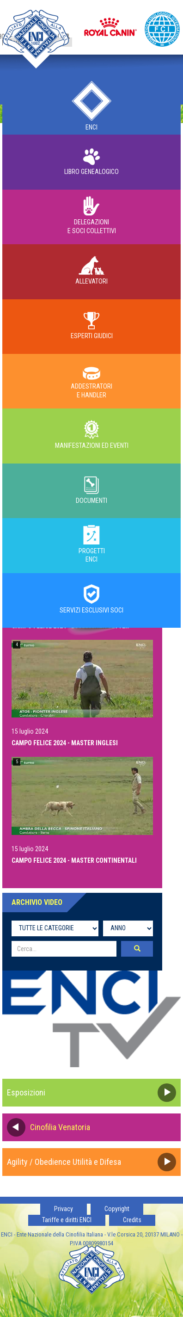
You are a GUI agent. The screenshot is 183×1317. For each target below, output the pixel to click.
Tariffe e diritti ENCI (67, 1220)
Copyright (116, 1208)
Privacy (63, 1208)
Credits (132, 1220)
